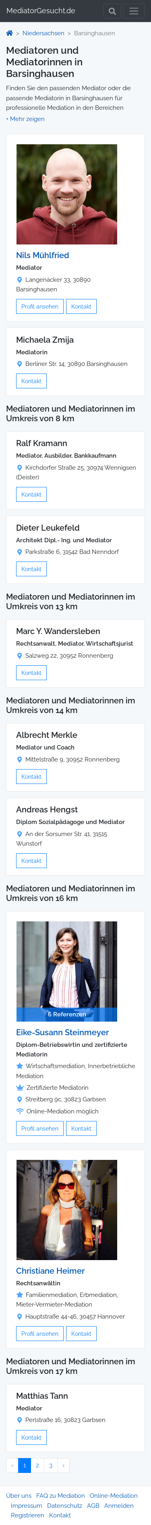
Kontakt (81, 306)
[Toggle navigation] (134, 11)
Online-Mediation (114, 1495)
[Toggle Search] (112, 11)
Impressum (26, 1505)
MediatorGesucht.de (40, 10)
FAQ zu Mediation (60, 1495)
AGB (93, 1505)
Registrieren (27, 1515)
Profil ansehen (39, 306)
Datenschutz (64, 1505)
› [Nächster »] (63, 1465)
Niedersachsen (43, 33)
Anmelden (119, 1505)
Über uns (18, 1495)
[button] (25, 119)
